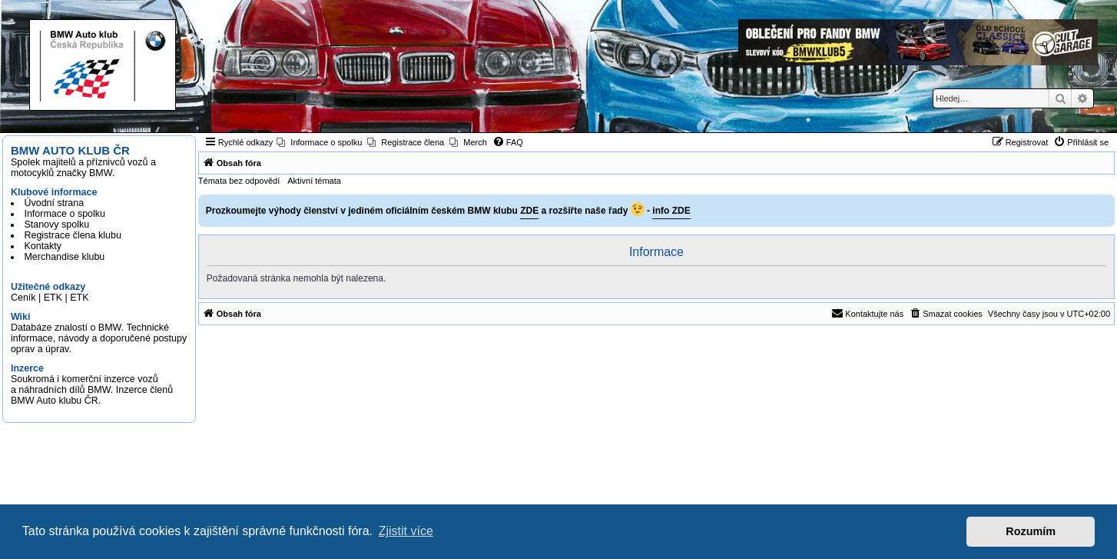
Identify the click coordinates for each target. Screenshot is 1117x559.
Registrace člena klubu (72, 235)
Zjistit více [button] (406, 530)
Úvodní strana (54, 203)
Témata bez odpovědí (239, 180)
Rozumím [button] (1031, 531)
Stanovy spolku (56, 224)
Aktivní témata (314, 180)
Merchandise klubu (64, 256)
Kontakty (42, 246)
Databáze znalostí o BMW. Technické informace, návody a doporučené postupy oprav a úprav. (99, 338)
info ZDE (671, 210)
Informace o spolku (64, 213)
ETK (53, 297)
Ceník (23, 297)
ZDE (529, 210)
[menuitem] (319, 142)
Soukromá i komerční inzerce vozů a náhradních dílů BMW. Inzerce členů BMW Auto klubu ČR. (92, 390)
